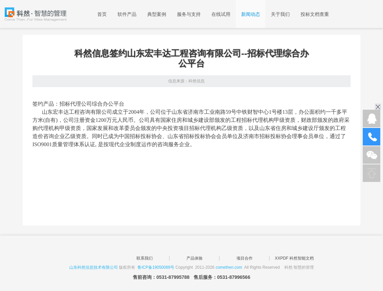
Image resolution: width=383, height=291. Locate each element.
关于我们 (280, 14)
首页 (102, 14)
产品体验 (194, 258)
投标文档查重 (315, 14)
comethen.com (228, 267)
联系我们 (144, 258)
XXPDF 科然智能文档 (294, 258)
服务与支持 (189, 14)
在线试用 (220, 14)
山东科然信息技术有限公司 (93, 267)
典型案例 (156, 14)
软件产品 (127, 14)
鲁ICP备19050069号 (155, 267)
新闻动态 (250, 14)
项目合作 (244, 258)
